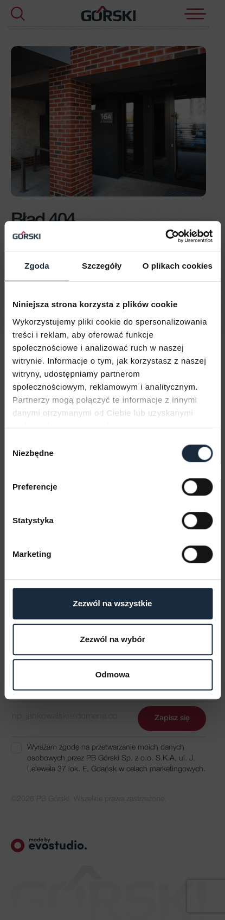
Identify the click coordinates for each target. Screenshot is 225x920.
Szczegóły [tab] (101, 265)
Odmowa (112, 674)
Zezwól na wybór (112, 639)
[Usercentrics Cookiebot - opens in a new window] (165, 236)
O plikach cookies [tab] (178, 265)
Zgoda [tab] (36, 265)
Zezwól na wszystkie (112, 603)
